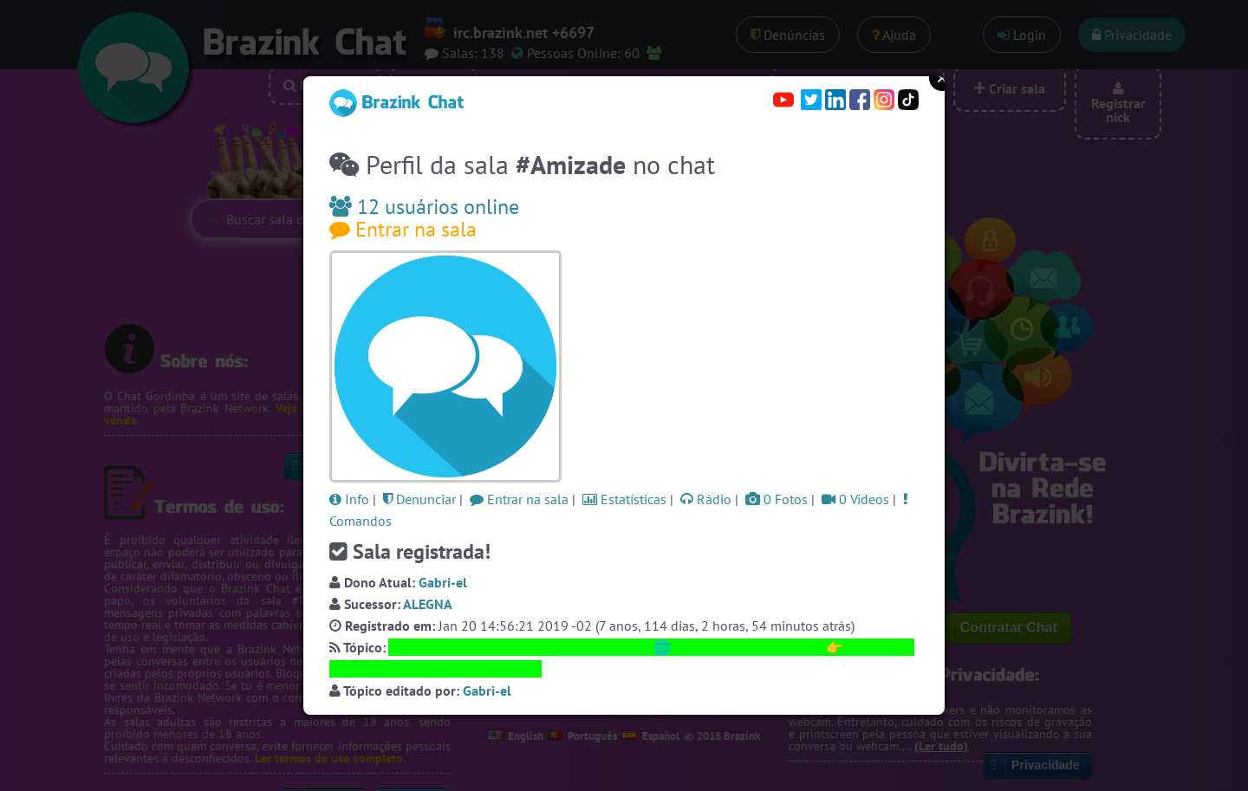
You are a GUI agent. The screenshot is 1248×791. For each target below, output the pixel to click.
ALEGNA (427, 604)
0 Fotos (776, 499)
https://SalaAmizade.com (748, 647)
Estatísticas (624, 499)
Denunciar (419, 499)
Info (349, 499)
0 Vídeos (855, 499)
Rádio (705, 499)
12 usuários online (424, 206)
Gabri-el (443, 582)
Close (942, 78)
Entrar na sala (403, 229)
